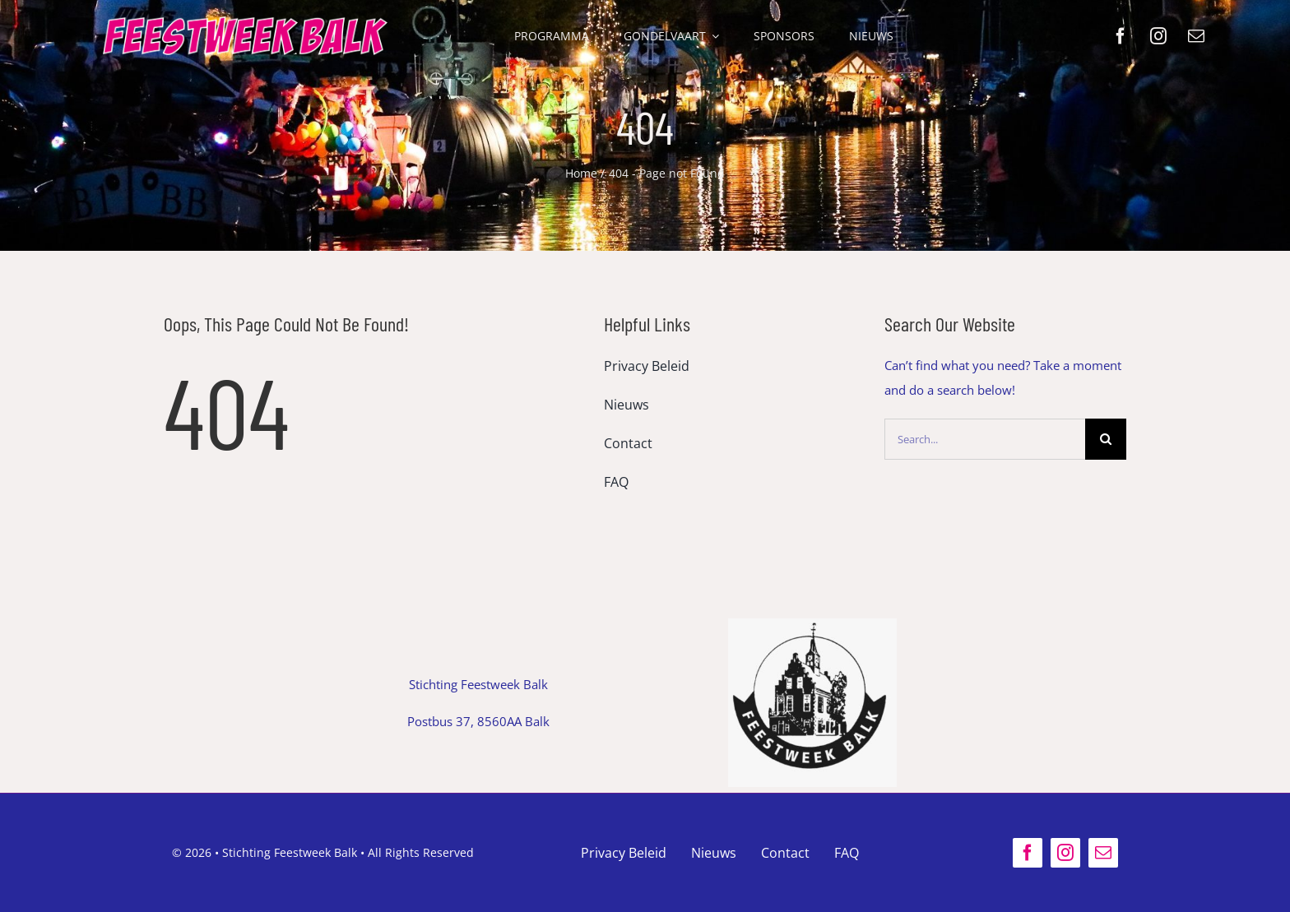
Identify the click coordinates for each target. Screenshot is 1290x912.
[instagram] (1158, 36)
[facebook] (1120, 36)
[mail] (1196, 36)
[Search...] (984, 439)
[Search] (1105, 439)
